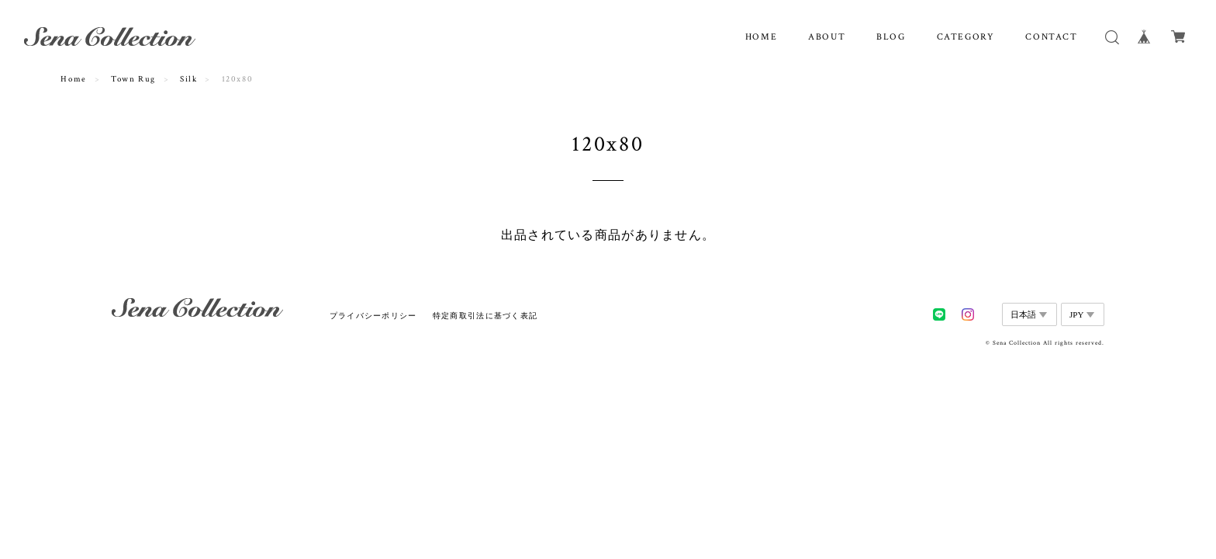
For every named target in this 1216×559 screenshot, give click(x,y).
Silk (188, 79)
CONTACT (1051, 37)
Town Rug (133, 79)
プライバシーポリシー (373, 315)
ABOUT (826, 37)
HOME (761, 37)
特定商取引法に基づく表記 (485, 315)
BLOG (890, 37)
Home (73, 79)
